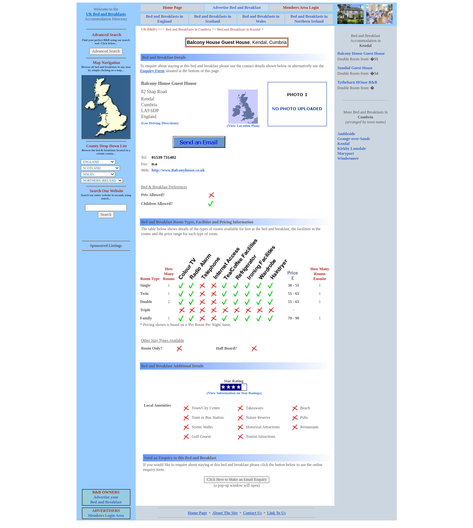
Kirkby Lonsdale (351, 148)
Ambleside (346, 134)
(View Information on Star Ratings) (234, 393)
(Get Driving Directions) (159, 123)
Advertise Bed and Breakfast (237, 7)
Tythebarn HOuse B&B (357, 82)
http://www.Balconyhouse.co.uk (178, 170)
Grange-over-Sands (353, 138)
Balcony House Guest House (361, 53)
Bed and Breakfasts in (164, 19)
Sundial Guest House (354, 68)
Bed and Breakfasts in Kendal (238, 29)
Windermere (348, 158)
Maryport (345, 153)
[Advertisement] (106, 352)
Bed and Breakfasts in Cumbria (188, 29)
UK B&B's (149, 29)
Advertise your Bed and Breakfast (106, 499)
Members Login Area (106, 515)
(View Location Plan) (243, 124)
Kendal (343, 143)
